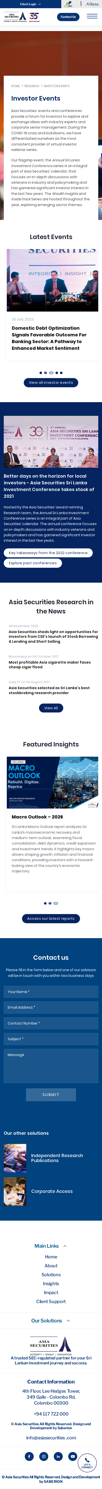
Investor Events (57, 86)
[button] (41, 373)
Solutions (51, 1274)
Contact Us (68, 17)
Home (15, 86)
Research (31, 86)
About (50, 1265)
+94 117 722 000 (51, 1414)
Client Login (30, 4)
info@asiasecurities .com (51, 1437)
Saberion (53, 1481)
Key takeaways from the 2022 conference (48, 552)
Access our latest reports (51, 918)
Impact (51, 1292)
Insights (51, 1283)
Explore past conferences (33, 563)
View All (51, 708)
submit (51, 1095)
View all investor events (51, 382)
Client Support (51, 1301)
